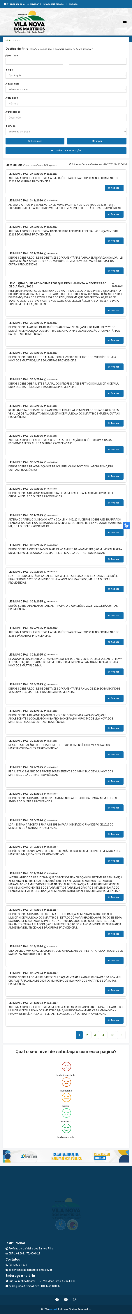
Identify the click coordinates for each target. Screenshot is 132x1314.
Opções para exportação (66, 150)
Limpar (97, 141)
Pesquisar (35, 141)
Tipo (9, 69)
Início (8, 40)
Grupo (10, 125)
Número (12, 97)
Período (12, 55)
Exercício (12, 83)
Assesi (53, 1309)
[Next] (112, 1035)
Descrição (13, 111)
